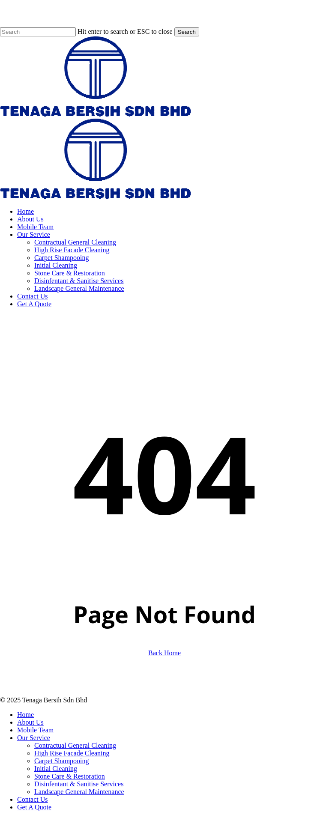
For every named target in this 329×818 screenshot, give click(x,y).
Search (187, 32)
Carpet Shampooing (61, 760)
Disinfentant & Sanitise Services (78, 784)
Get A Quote (34, 807)
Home (25, 714)
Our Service (33, 737)
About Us (30, 722)
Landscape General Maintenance (79, 791)
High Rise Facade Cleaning (72, 753)
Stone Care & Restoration (69, 776)
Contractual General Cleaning (75, 745)
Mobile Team (35, 730)
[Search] (38, 31)
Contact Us (32, 799)
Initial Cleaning (55, 768)
